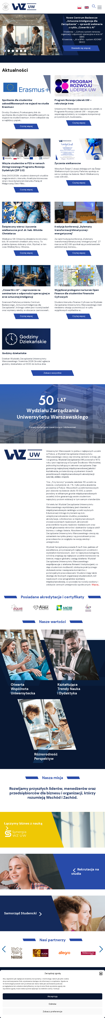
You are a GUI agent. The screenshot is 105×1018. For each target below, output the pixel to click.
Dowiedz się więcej (81, 48)
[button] (101, 973)
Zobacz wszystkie (52, 373)
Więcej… (96, 584)
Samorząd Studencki (23, 913)
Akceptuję (52, 996)
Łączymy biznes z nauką (23, 823)
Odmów (52, 1004)
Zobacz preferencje (52, 1011)
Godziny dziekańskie (14, 353)
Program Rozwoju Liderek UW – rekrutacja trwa (73, 101)
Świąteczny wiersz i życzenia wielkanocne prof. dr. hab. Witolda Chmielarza (22, 230)
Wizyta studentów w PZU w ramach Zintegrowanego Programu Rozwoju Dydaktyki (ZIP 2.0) (23, 167)
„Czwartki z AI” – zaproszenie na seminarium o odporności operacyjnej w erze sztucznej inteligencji (26, 293)
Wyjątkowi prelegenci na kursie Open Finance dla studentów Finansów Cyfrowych (77, 293)
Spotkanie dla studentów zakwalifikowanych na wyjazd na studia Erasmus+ (25, 103)
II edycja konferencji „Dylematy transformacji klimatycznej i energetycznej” (73, 230)
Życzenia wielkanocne (68, 163)
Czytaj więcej (26, 126)
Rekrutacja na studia (85, 871)
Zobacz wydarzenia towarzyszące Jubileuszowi (52, 427)
